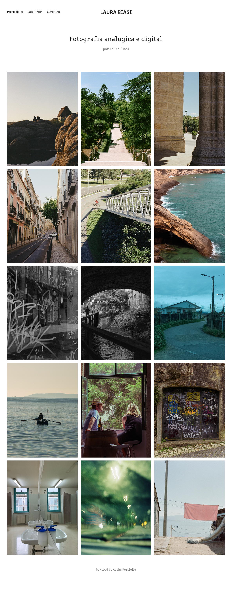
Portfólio (15, 12)
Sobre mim (34, 12)
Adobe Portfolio (124, 569)
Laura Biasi (116, 12)
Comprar (53, 12)
